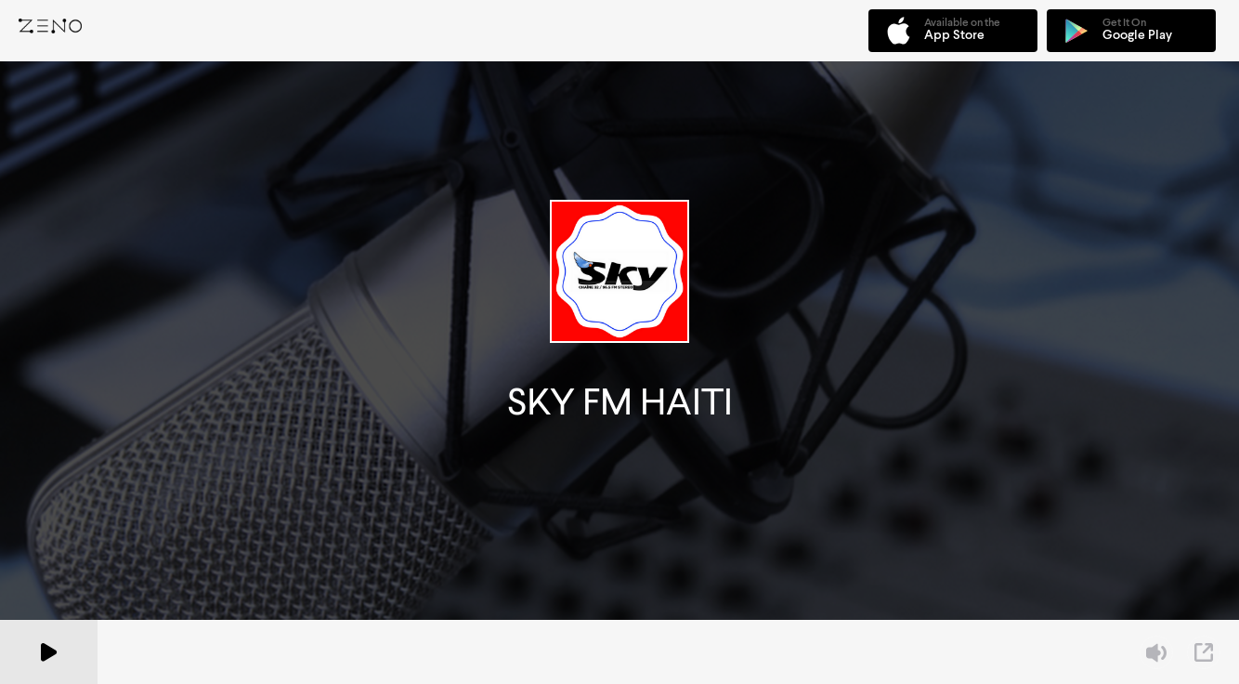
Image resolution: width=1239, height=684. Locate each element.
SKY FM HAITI (620, 402)
